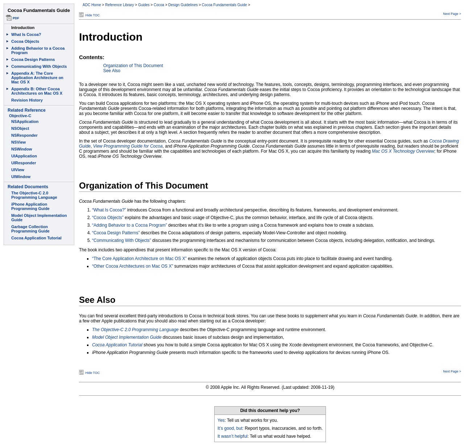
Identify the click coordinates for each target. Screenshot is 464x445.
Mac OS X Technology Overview (403, 151)
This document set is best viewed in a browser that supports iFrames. (38, 222)
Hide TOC (93, 15)
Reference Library (119, 5)
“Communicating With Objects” (121, 240)
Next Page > (452, 14)
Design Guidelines (183, 5)
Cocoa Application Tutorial (117, 344)
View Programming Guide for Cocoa (128, 146)
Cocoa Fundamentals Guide (224, 5)
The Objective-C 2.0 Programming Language (135, 329)
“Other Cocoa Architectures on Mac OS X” (132, 266)
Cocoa (159, 5)
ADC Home (92, 5)
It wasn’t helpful (233, 436)
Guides (144, 5)
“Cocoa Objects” (108, 217)
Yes (221, 420)
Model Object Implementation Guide (126, 337)
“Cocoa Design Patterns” (116, 232)
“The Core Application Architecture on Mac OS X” (139, 258)
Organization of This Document (133, 65)
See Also (111, 70)
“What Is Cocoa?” (109, 210)
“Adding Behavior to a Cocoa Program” (129, 225)
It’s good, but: (231, 428)
